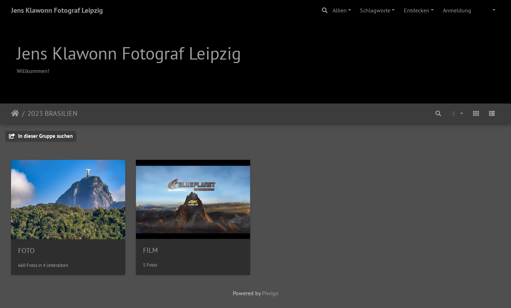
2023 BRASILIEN (52, 113)
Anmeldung (457, 10)
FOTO (26, 250)
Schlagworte (375, 10)
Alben (340, 10)
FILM (150, 250)
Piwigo (270, 293)
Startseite (15, 113)
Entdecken (416, 10)
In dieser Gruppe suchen (41, 136)
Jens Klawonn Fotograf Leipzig (57, 10)
